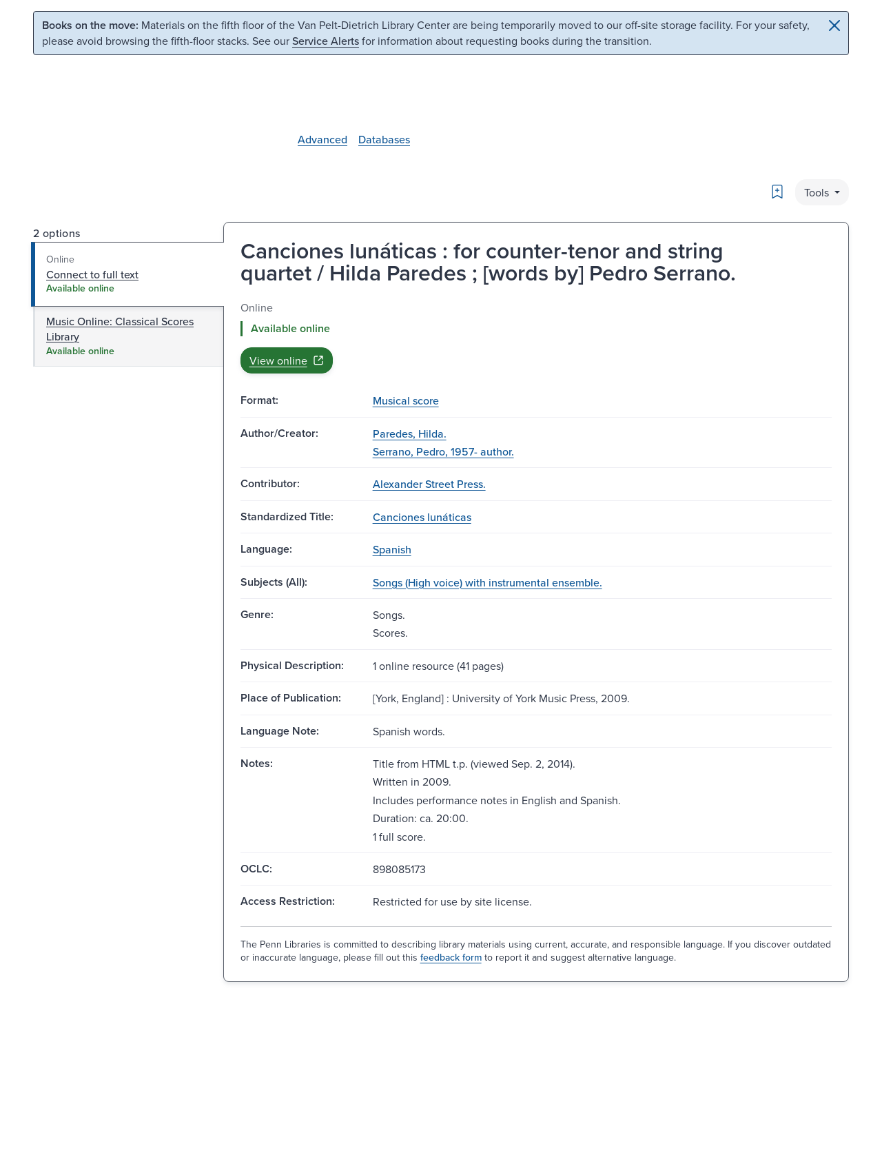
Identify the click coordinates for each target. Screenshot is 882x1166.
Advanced (322, 139)
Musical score (406, 400)
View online (286, 360)
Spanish (392, 549)
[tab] (128, 274)
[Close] (834, 25)
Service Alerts (325, 40)
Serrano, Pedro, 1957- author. (443, 451)
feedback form (451, 957)
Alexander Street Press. (429, 483)
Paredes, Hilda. (410, 433)
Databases (384, 139)
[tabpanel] (536, 337)
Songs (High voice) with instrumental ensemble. (487, 582)
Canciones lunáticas (422, 516)
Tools (818, 192)
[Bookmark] (777, 191)
